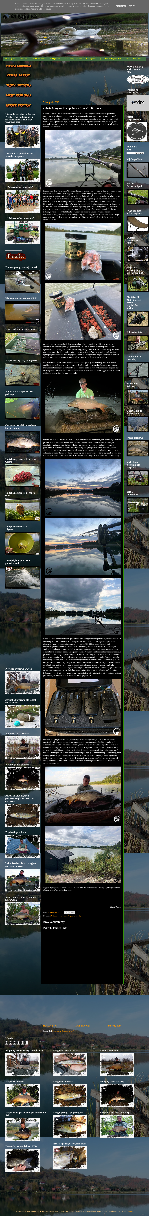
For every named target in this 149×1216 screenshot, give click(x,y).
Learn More (120, 6)
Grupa (127, 59)
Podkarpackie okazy (93, 59)
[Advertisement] (82, 80)
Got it (131, 6)
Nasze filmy (137, 59)
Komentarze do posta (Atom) (63, 1031)
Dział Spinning (54, 59)
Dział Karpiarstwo (38, 59)
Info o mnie (24, 59)
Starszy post (114, 1026)
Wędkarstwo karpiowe (58, 916)
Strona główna (10, 59)
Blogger (130, 1211)
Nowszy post (50, 1026)
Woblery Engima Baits (113, 59)
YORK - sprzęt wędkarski (73, 59)
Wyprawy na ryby (74, 916)
